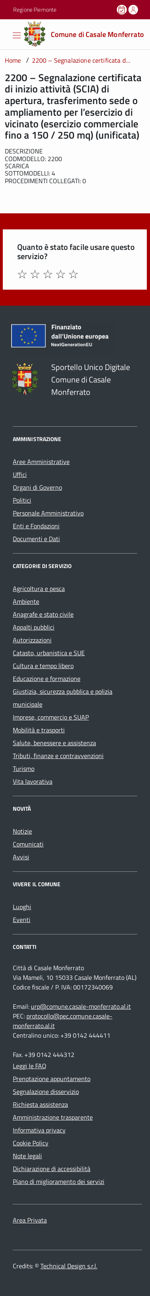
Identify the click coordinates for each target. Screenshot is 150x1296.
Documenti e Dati (36, 539)
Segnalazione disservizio (46, 1091)
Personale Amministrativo (48, 513)
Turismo (23, 768)
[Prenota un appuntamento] (122, 9)
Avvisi (21, 857)
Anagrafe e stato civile (43, 614)
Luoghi (22, 907)
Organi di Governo (37, 487)
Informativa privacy (39, 1130)
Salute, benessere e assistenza (54, 743)
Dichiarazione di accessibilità (51, 1168)
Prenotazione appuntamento (51, 1078)
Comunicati (28, 844)
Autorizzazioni (32, 640)
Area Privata (30, 1220)
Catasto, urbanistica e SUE (49, 653)
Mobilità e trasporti (39, 730)
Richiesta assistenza (40, 1104)
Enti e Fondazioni (36, 526)
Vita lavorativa (32, 781)
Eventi (21, 919)
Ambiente (26, 601)
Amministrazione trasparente (53, 1117)
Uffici (20, 474)
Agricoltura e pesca (39, 588)
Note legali (27, 1156)
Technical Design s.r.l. (68, 1266)
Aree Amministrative (41, 461)
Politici (22, 500)
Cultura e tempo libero (43, 665)
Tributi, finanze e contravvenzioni (58, 755)
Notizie (22, 831)
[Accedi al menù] (6, 33)
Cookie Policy (30, 1143)
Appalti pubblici (33, 627)
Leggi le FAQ (29, 1066)
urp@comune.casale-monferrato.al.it (81, 1006)
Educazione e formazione (46, 678)
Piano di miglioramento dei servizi (58, 1181)
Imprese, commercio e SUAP (51, 717)
